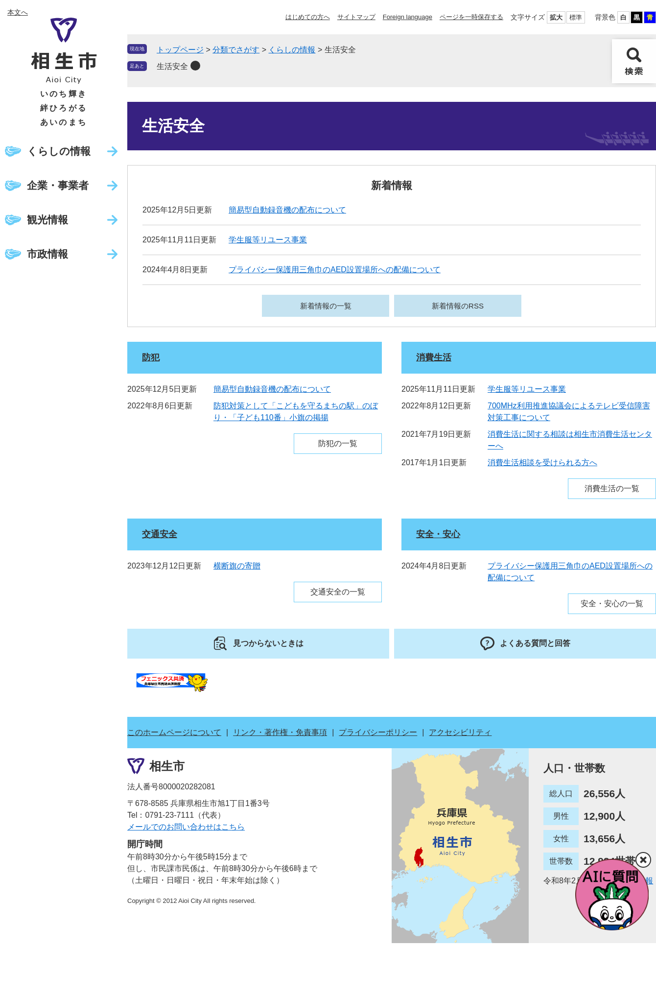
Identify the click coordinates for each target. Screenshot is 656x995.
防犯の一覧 (337, 443)
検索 (634, 61)
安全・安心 (438, 534)
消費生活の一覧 (612, 488)
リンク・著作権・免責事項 (280, 732)
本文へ (17, 12)
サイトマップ (356, 17)
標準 (575, 17)
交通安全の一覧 (337, 592)
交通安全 (159, 534)
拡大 (556, 17)
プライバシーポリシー (378, 732)
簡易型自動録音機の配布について (287, 210)
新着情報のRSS (458, 306)
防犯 (151, 357)
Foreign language (407, 17)
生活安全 (172, 66)
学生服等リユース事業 (268, 240)
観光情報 (47, 219)
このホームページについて (174, 732)
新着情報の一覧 (325, 306)
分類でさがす (235, 50)
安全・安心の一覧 (612, 603)
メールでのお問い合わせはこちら (186, 827)
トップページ (180, 50)
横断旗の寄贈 (236, 566)
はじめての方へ (307, 17)
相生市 (167, 766)
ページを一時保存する (471, 17)
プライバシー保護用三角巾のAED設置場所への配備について (335, 269)
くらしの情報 (59, 151)
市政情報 (47, 254)
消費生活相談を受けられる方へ (542, 462)
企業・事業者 (58, 185)
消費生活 (433, 357)
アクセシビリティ (460, 732)
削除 (195, 66)
